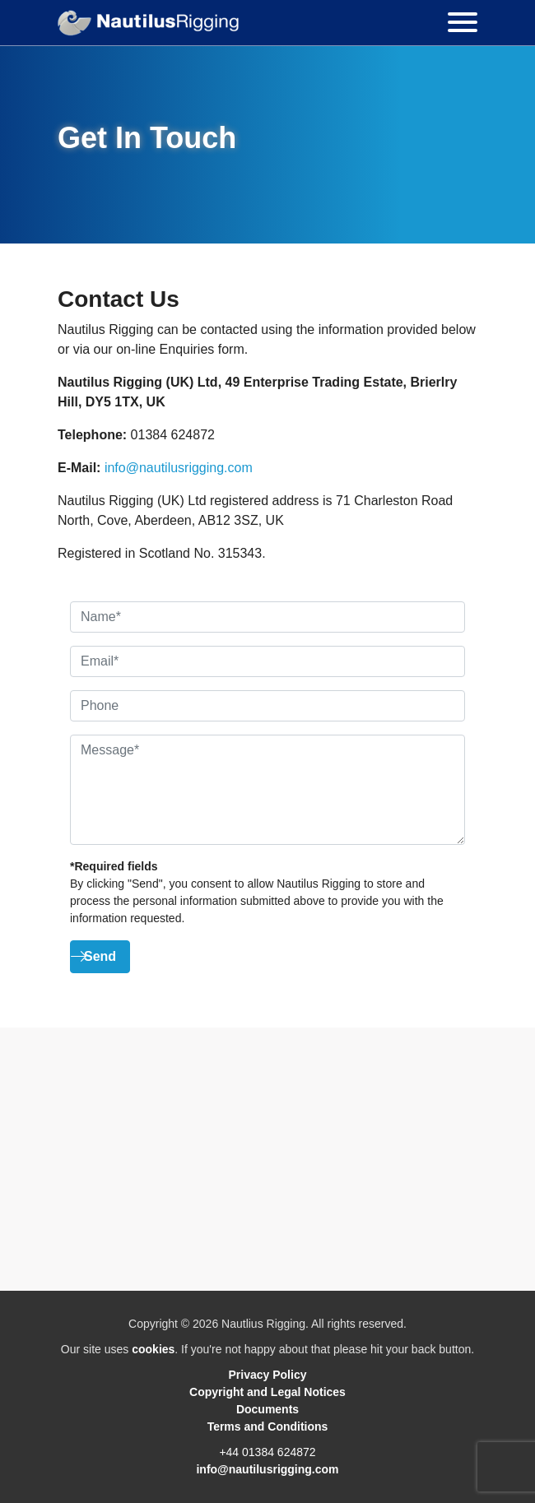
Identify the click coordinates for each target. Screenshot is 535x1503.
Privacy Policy (268, 1374)
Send (100, 956)
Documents (267, 1409)
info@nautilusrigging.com (179, 468)
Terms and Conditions (267, 1426)
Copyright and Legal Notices (267, 1392)
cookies (153, 1349)
